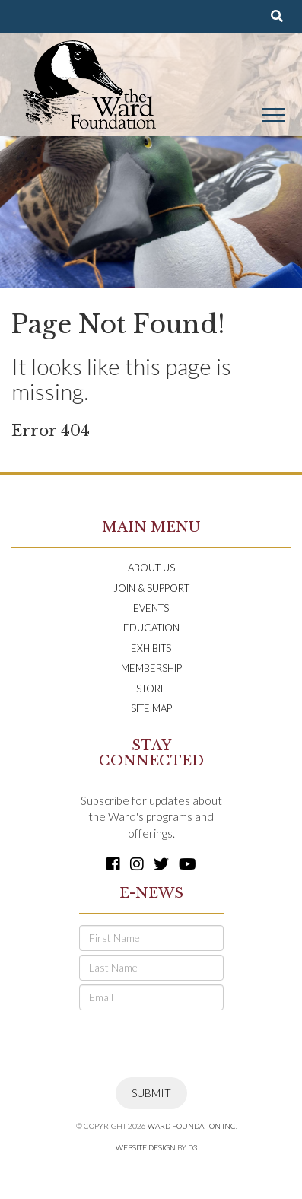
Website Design (146, 1147)
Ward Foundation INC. (192, 1126)
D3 (193, 1147)
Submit (151, 1092)
